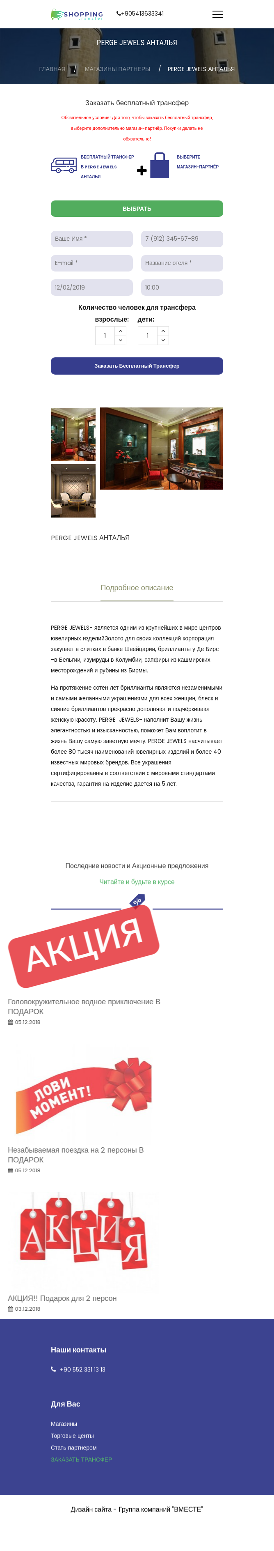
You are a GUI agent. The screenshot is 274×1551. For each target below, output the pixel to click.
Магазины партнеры (118, 69)
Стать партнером (74, 1204)
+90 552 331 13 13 (82, 1126)
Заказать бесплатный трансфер (137, 366)
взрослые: (112, 319)
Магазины (64, 1180)
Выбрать (137, 209)
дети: (146, 319)
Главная (52, 69)
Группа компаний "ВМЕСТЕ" (161, 1266)
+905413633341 (142, 13)
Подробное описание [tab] (136, 587)
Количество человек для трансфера (137, 307)
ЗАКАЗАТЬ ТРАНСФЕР (81, 1216)
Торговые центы (72, 1192)
